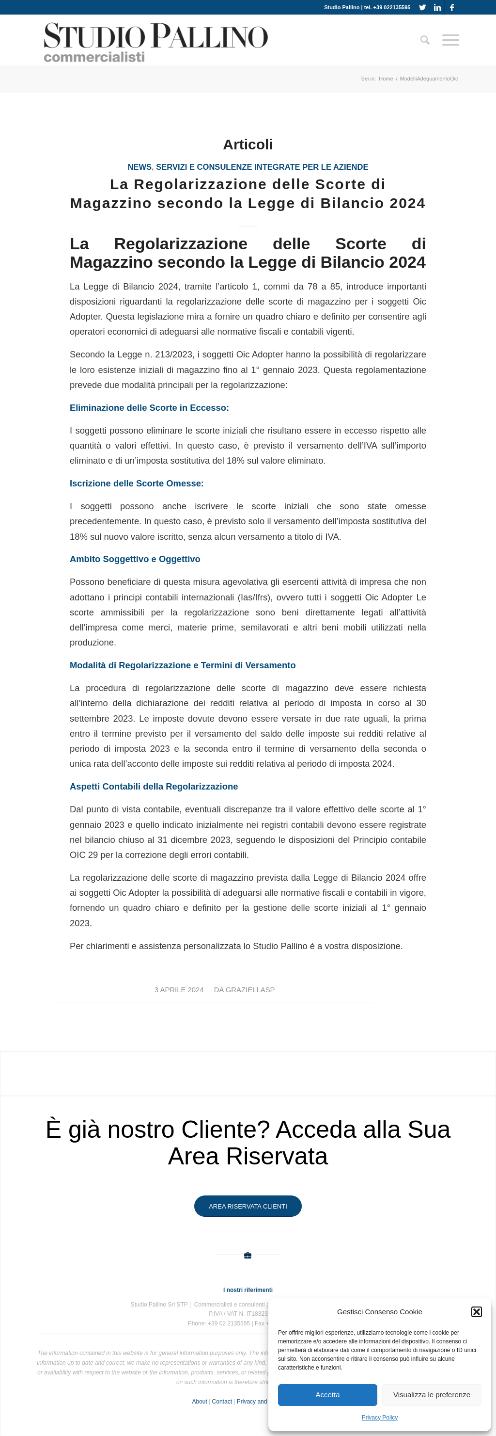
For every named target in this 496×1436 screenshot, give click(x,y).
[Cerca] (425, 40)
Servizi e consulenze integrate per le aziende (262, 167)
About (199, 1401)
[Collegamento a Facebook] (452, 7)
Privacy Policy (380, 1417)
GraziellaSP (250, 990)
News (139, 167)
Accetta (327, 1394)
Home (386, 78)
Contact (222, 1401)
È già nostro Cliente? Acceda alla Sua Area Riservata (248, 1143)
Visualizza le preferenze (431, 1394)
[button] (476, 1312)
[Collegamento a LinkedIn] (437, 7)
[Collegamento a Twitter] (423, 7)
